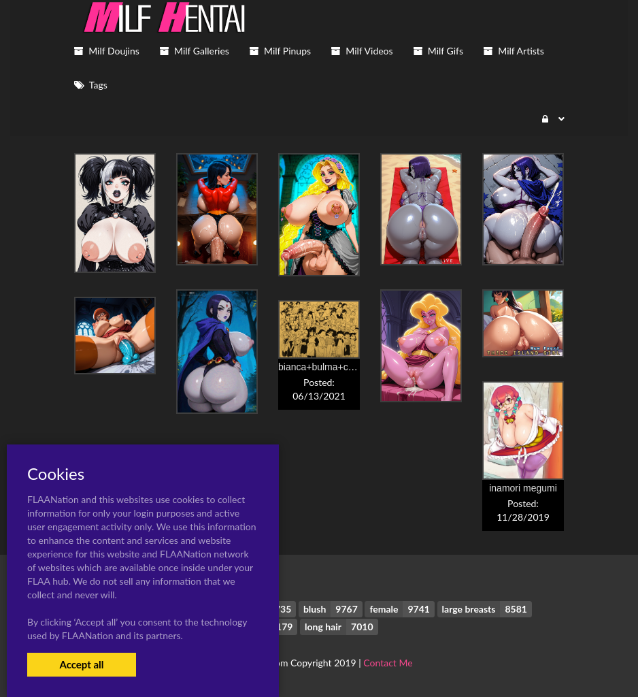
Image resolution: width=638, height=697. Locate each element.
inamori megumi (523, 488)
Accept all (81, 664)
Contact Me (387, 662)
